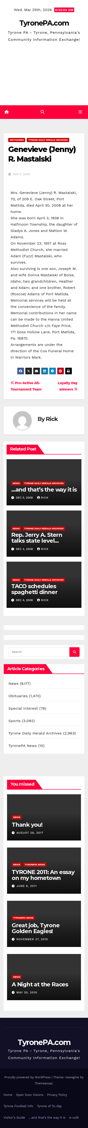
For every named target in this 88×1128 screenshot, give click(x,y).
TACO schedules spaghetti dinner (34, 589)
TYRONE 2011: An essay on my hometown (43, 875)
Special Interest (23, 708)
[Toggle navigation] (80, 112)
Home (8, 1095)
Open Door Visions (29, 1095)
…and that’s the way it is (44, 489)
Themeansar (43, 1083)
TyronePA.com (44, 23)
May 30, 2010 (26, 992)
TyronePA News (22, 745)
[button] (42, 112)
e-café (74, 1117)
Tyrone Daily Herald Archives (48, 140)
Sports (14, 721)
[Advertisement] (44, 75)
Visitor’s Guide (14, 1117)
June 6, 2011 (26, 886)
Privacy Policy (57, 1095)
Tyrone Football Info (18, 1106)
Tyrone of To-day (49, 1106)
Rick (51, 419)
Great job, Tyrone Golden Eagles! (36, 928)
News (16, 483)
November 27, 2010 (32, 939)
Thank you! (27, 824)
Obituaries (17, 140)
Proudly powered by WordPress (28, 1077)
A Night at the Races (40, 984)
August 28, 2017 (29, 832)
